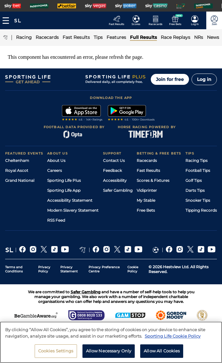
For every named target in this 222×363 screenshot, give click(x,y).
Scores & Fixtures (153, 180)
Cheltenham (17, 160)
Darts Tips (195, 190)
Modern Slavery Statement (72, 210)
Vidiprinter (147, 190)
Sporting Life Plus (64, 180)
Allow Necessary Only (109, 355)
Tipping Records (201, 210)
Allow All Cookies (162, 355)
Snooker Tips (197, 200)
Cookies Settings (55, 355)
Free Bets (146, 210)
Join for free (170, 79)
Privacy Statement (69, 269)
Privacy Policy (44, 269)
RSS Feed (56, 220)
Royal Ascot (16, 170)
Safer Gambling (117, 190)
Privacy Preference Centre (104, 269)
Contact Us (114, 160)
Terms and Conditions (14, 269)
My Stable (146, 200)
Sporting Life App (64, 190)
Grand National (19, 180)
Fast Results (148, 170)
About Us (56, 160)
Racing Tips (196, 160)
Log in (204, 79)
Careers (54, 170)
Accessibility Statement (69, 200)
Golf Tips (193, 180)
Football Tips (197, 170)
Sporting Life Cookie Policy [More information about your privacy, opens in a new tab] (173, 340)
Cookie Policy (132, 269)
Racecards (147, 160)
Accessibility (115, 180)
